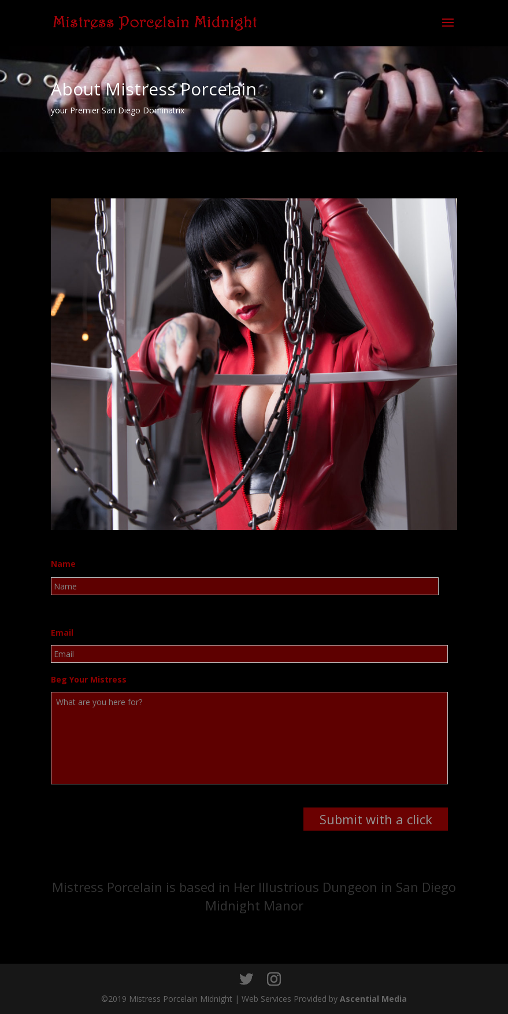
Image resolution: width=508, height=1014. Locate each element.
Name (63, 564)
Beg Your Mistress (89, 679)
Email (62, 633)
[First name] (245, 586)
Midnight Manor (254, 905)
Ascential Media (373, 998)
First (58, 603)
